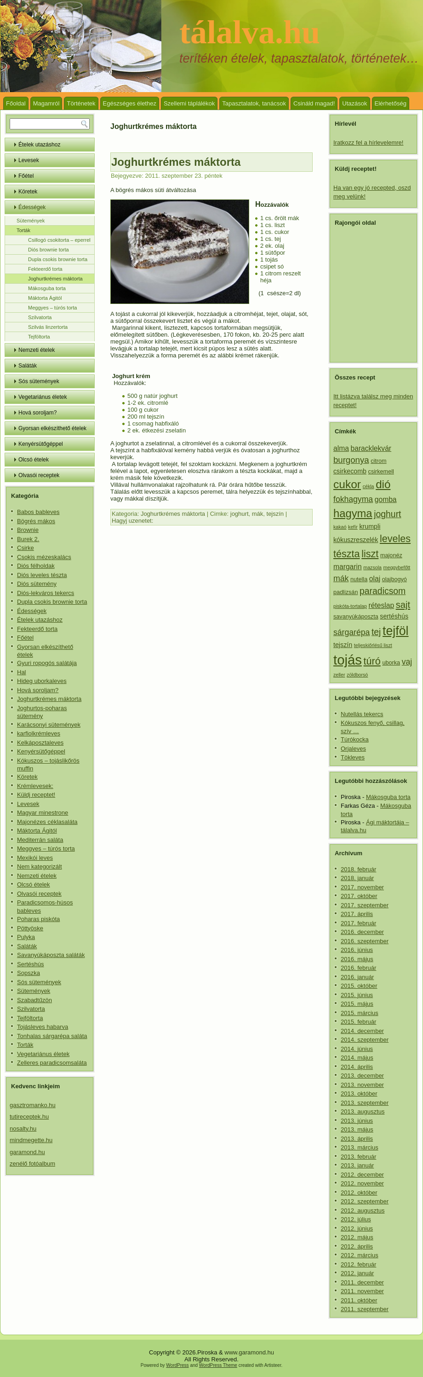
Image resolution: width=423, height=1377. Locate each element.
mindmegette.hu (31, 1140)
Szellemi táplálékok (189, 103)
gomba (386, 499)
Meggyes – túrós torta (52, 307)
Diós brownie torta (48, 249)
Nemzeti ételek (36, 350)
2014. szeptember (365, 1039)
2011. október (359, 1300)
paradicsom (383, 591)
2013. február (358, 1156)
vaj (407, 661)
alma (341, 448)
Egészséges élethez (129, 103)
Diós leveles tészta (42, 575)
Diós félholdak (36, 565)
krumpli (369, 526)
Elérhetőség (390, 103)
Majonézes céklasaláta (47, 821)
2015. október (359, 985)
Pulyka (26, 937)
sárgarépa (351, 632)
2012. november (362, 1183)
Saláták (27, 365)
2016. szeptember (365, 941)
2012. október (359, 1192)
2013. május (357, 1129)
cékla (368, 486)
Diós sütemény (37, 583)
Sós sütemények (38, 381)
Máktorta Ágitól (45, 298)
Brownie (28, 529)
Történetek (81, 103)
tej (376, 632)
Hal (21, 672)
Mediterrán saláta (40, 839)
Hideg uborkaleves (42, 680)
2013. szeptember (365, 1102)
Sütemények (31, 220)
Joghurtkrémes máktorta (55, 278)
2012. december (362, 1174)
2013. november (362, 1084)
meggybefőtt (397, 567)
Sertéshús (30, 964)
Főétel (26, 176)
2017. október (359, 896)
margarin (347, 567)
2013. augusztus (362, 1111)
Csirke (25, 547)
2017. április (357, 913)
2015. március (359, 1012)
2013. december (362, 1075)
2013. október (359, 1093)
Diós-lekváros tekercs (45, 592)
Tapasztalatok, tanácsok (254, 103)
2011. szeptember (365, 1309)
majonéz (391, 555)
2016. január (357, 977)
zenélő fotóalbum (32, 1163)
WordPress (177, 1365)
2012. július (356, 1219)
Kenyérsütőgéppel (40, 444)
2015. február (358, 1021)
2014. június (357, 1048)
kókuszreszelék (355, 539)
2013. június (357, 1120)
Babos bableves (38, 511)
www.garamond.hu (249, 1352)
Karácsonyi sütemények (48, 724)
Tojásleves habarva (42, 1026)
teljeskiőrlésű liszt (373, 645)
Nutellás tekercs (362, 714)
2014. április (357, 1066)
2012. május (357, 1237)
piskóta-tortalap (350, 606)
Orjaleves (353, 748)
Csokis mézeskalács (44, 557)
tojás (347, 659)
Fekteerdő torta (45, 269)
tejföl (396, 631)
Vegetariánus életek (42, 397)
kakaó (339, 527)
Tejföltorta (39, 336)
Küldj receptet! (36, 794)
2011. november (362, 1291)
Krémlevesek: (35, 785)
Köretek (27, 191)
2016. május (357, 959)
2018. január (357, 878)
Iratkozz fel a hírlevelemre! (368, 142)
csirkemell (381, 471)
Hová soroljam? (37, 412)
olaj (374, 579)
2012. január (357, 1273)
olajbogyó (394, 579)
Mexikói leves (35, 857)
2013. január (357, 1165)
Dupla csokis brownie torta (57, 259)
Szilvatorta (39, 317)
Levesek (28, 160)
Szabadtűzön (34, 1000)
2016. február (358, 967)
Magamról (46, 103)
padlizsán (345, 592)
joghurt (239, 513)
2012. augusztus (362, 1210)
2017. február (358, 923)
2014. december (362, 1030)
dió (383, 484)
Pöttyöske (30, 928)
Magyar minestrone (42, 812)
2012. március (359, 1255)
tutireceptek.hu (29, 1116)
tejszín (275, 513)
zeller (339, 674)
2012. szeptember (365, 1201)
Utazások (354, 103)
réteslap (381, 605)
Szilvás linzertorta (48, 327)
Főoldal (16, 103)
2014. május (357, 1057)
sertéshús (394, 616)
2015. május (357, 1003)
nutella (358, 579)
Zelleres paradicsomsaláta (52, 1062)
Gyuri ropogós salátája (47, 662)
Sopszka (28, 972)
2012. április (357, 1246)
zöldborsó (357, 674)
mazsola (372, 567)
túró (372, 661)
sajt (403, 605)
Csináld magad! (314, 103)
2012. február (358, 1264)
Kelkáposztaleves (40, 742)
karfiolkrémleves (38, 733)
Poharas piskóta (38, 919)
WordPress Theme (218, 1365)
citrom (378, 461)
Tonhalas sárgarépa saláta (52, 1036)
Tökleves (353, 757)
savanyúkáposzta (355, 616)
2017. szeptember (365, 905)
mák (257, 513)
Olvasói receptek (38, 475)
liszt (369, 554)
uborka (391, 662)
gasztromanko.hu (33, 1105)
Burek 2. (28, 539)
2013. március (359, 1147)
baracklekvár (371, 448)
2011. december (362, 1282)
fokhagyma (353, 499)
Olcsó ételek (33, 459)
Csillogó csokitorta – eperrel (59, 240)
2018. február (358, 869)
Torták (23, 230)
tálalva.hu (249, 32)
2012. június (357, 1228)
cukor (347, 484)
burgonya (351, 460)
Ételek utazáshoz (39, 144)
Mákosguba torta (47, 288)
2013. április (357, 1138)
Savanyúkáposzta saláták (51, 954)
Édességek (32, 207)
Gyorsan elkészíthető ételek (52, 428)
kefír (353, 527)
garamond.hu (27, 1152)
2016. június (357, 949)
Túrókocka (355, 739)
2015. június (357, 995)
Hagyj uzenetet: (132, 520)
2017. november (362, 887)
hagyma (352, 513)
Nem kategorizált (39, 866)
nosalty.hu (23, 1128)
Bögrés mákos (36, 521)
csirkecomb (349, 471)
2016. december (362, 931)
